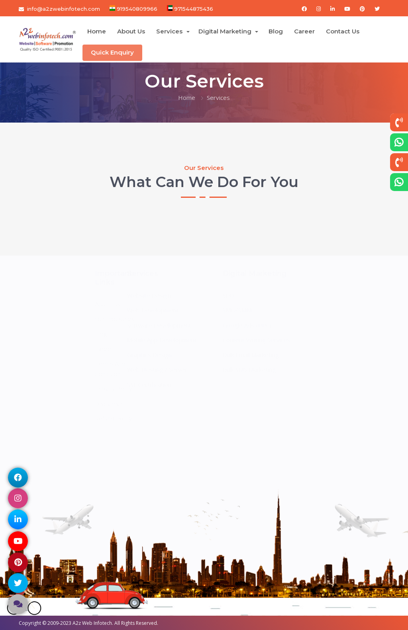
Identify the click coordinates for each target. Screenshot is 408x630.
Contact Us (342, 31)
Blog (276, 31)
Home (96, 31)
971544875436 (193, 9)
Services (170, 31)
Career (304, 31)
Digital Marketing (225, 31)
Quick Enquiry (112, 52)
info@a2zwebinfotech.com (63, 9)
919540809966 (136, 9)
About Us (131, 31)
